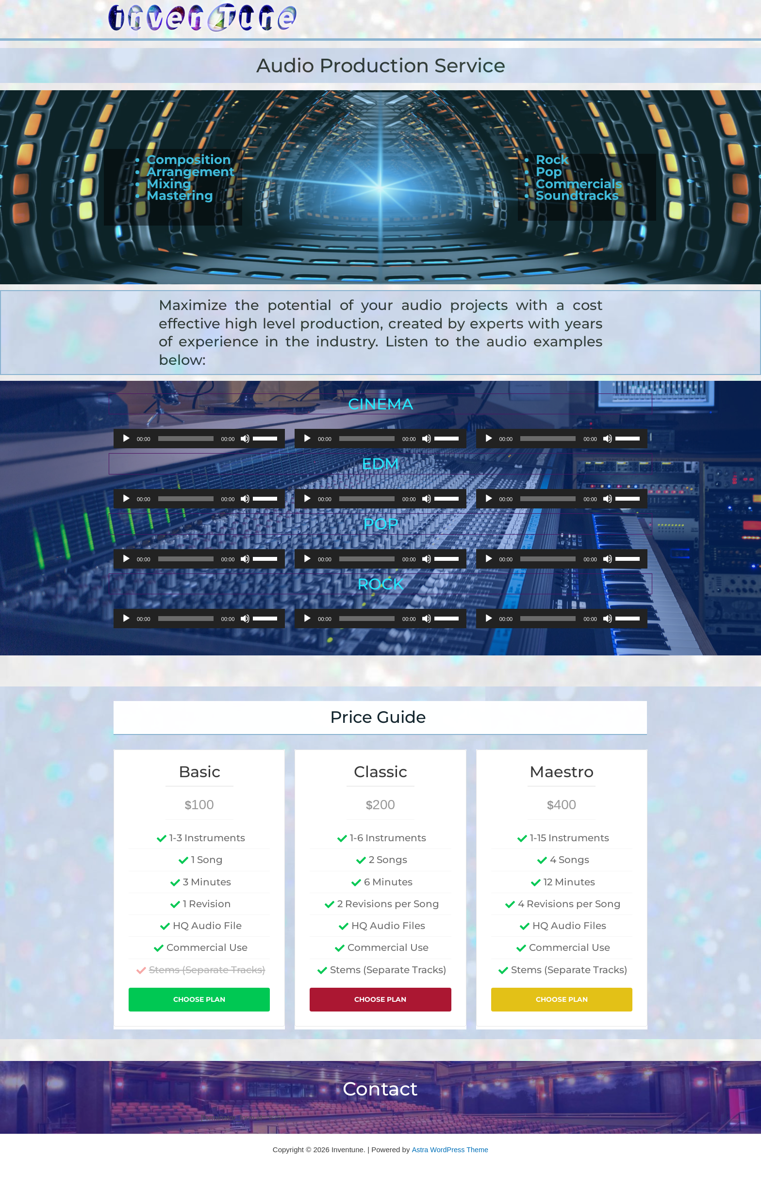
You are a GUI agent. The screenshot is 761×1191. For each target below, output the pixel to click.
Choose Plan (199, 1001)
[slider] (186, 438)
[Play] (126, 438)
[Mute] (245, 438)
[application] (199, 438)
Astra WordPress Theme (450, 1148)
